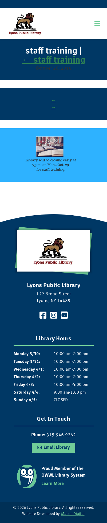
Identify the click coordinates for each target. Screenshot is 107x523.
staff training (53, 60)
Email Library (56, 447)
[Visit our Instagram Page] (53, 316)
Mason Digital (73, 514)
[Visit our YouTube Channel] (64, 316)
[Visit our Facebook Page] (43, 316)
